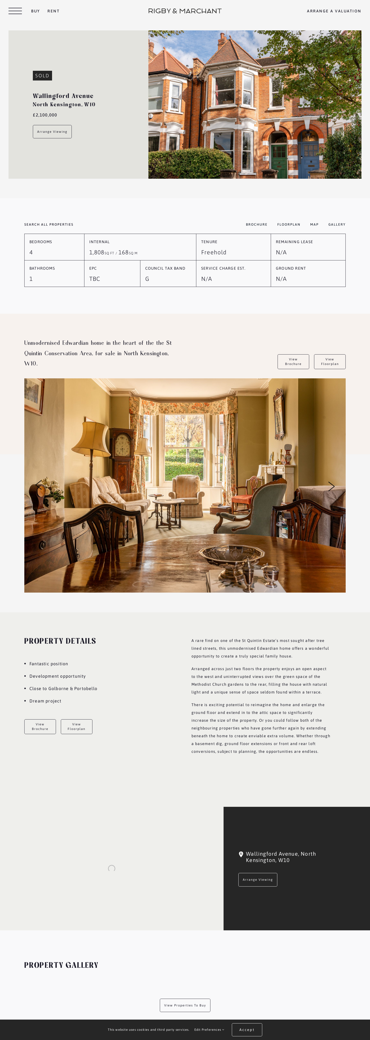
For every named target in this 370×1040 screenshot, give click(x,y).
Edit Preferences (209, 1029)
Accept (247, 1030)
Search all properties (48, 224)
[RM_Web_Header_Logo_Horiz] (185, 10)
